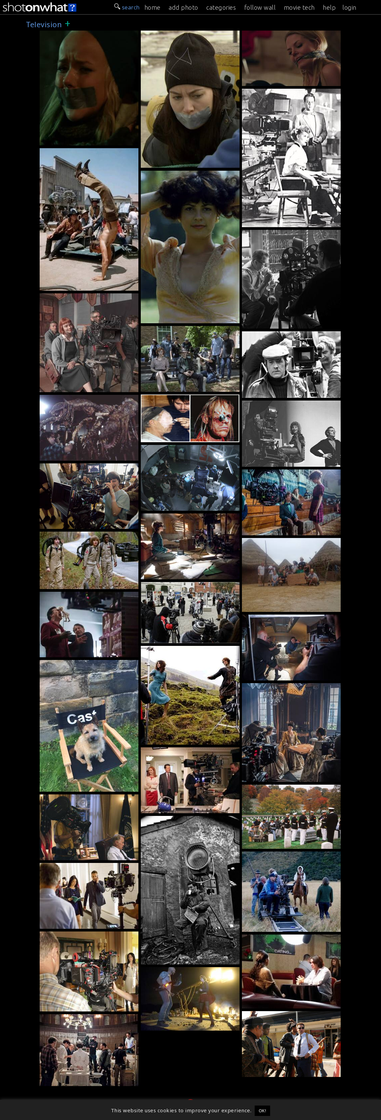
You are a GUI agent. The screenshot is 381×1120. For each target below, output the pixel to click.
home (152, 7)
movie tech (299, 7)
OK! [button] (262, 1111)
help (329, 7)
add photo (183, 7)
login (349, 7)
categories (221, 7)
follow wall (260, 7)
